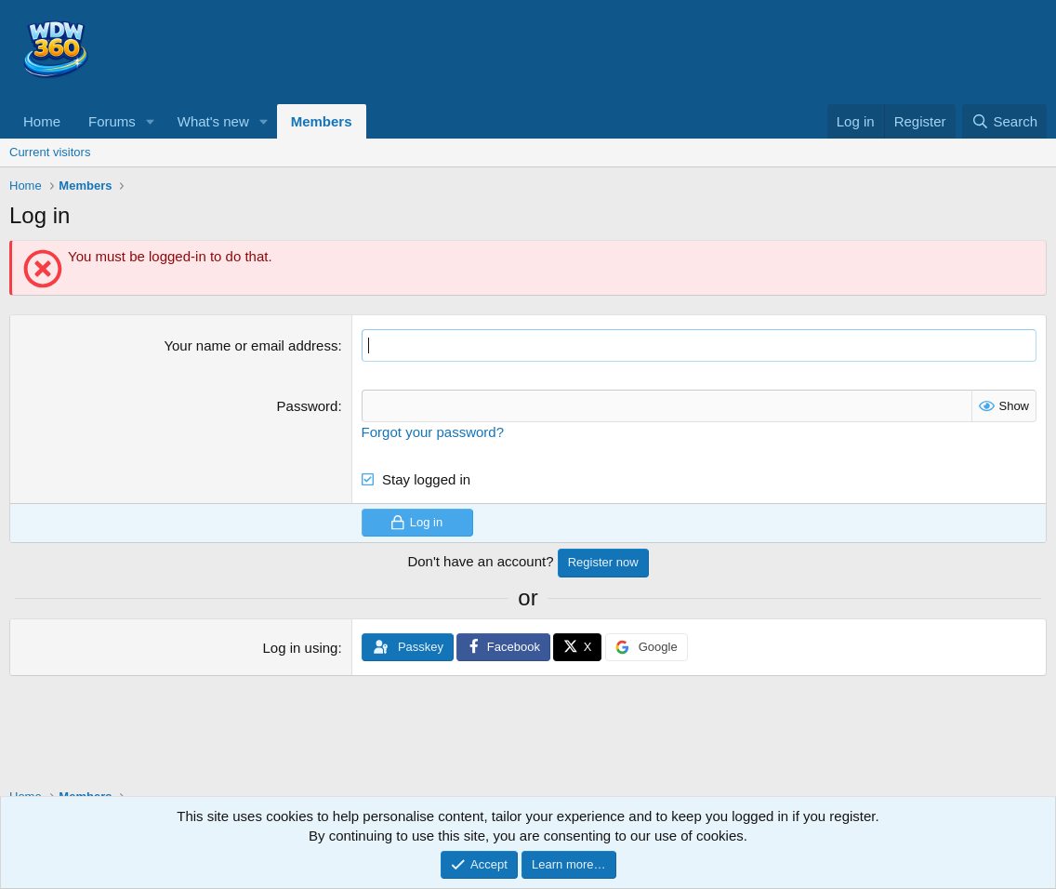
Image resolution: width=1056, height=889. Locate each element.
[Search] (1004, 121)
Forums (112, 121)
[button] (151, 121)
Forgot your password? (433, 432)
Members (321, 121)
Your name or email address (250, 345)
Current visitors (49, 152)
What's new (213, 121)
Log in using (300, 648)
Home (41, 121)
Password (307, 406)
